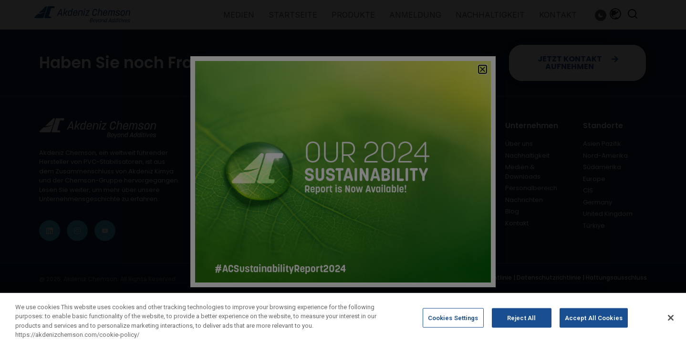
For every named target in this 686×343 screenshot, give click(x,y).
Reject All (521, 322)
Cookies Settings (453, 322)
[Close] (670, 322)
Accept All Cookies (594, 322)
